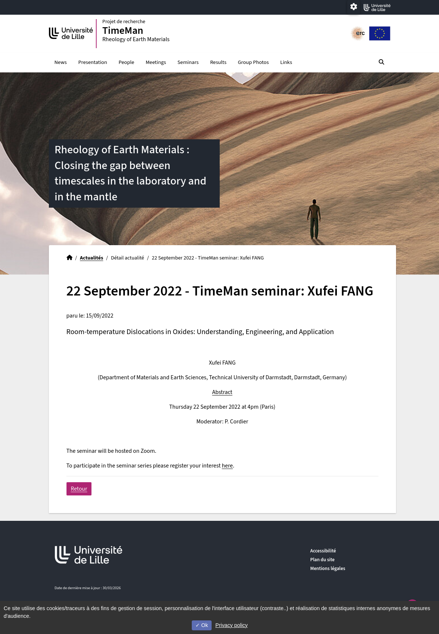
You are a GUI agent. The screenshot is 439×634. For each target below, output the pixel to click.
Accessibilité (323, 550)
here (227, 466)
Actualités (91, 258)
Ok (201, 625)
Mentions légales (327, 568)
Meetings (155, 63)
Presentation (92, 63)
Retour (79, 489)
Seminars (188, 63)
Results (218, 63)
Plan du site (322, 559)
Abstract (222, 392)
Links (286, 63)
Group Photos (253, 63)
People (126, 63)
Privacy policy (231, 625)
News (60, 63)
